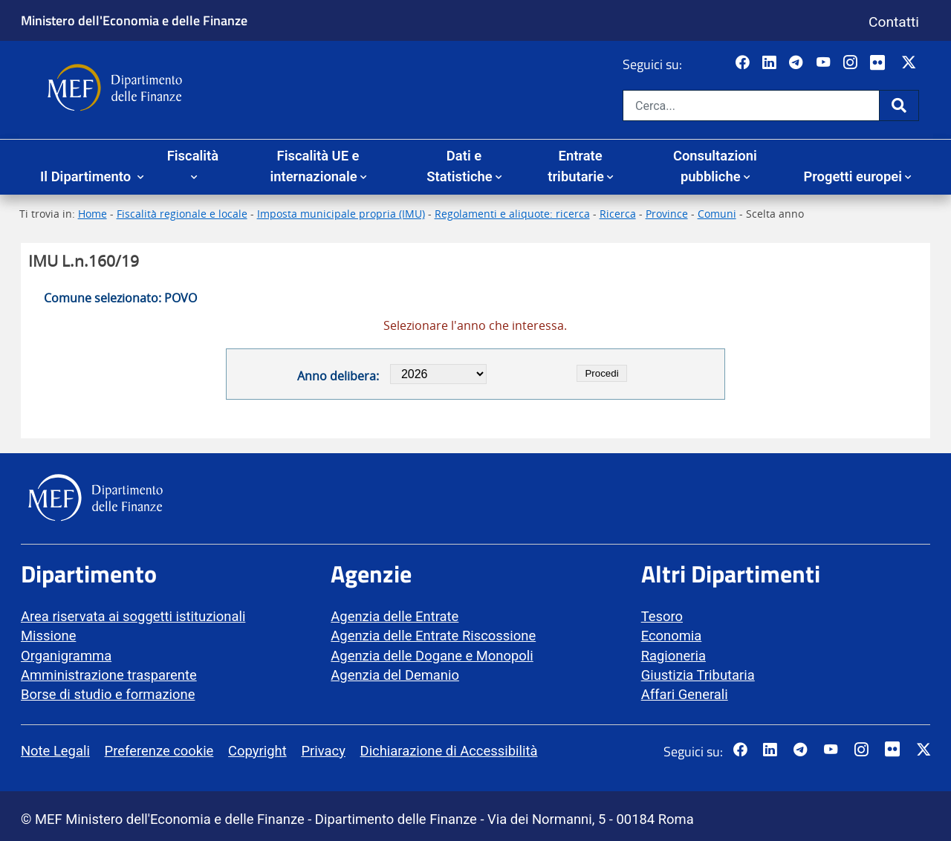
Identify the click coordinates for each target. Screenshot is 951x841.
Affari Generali (684, 694)
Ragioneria (673, 655)
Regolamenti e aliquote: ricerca (512, 214)
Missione (48, 635)
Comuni (717, 214)
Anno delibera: (338, 376)
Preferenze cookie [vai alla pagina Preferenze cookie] (159, 751)
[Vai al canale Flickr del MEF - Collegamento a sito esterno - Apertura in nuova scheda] (881, 63)
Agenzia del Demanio (395, 675)
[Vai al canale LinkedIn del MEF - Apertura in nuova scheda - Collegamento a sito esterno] (770, 63)
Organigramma (66, 655)
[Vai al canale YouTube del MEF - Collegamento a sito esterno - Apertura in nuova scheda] (825, 63)
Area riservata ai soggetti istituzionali (133, 616)
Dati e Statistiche (459, 166)
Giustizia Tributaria (698, 675)
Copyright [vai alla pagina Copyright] (257, 751)
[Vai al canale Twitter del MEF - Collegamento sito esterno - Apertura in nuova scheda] (910, 63)
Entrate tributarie (576, 166)
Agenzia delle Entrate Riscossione (433, 635)
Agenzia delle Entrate (394, 616)
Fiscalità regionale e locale (182, 214)
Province (667, 214)
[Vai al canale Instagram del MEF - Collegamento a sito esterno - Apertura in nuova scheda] (851, 63)
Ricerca (618, 214)
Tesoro (662, 616)
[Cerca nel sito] (751, 105)
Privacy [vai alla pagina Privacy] (323, 751)
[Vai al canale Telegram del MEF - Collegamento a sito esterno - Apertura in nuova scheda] (797, 63)
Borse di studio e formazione (108, 694)
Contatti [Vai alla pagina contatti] (894, 21)
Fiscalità (192, 155)
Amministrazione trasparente (109, 675)
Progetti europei (852, 176)
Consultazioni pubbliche (715, 166)
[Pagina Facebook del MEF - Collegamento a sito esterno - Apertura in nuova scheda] (744, 63)
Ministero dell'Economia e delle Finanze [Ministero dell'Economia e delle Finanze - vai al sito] (134, 20)
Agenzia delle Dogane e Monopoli (432, 655)
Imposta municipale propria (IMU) (341, 214)
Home (92, 214)
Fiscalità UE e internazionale (314, 166)
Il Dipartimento (87, 176)
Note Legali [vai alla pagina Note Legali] (55, 751)
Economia (671, 635)
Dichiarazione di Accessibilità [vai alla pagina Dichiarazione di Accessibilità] (449, 751)
